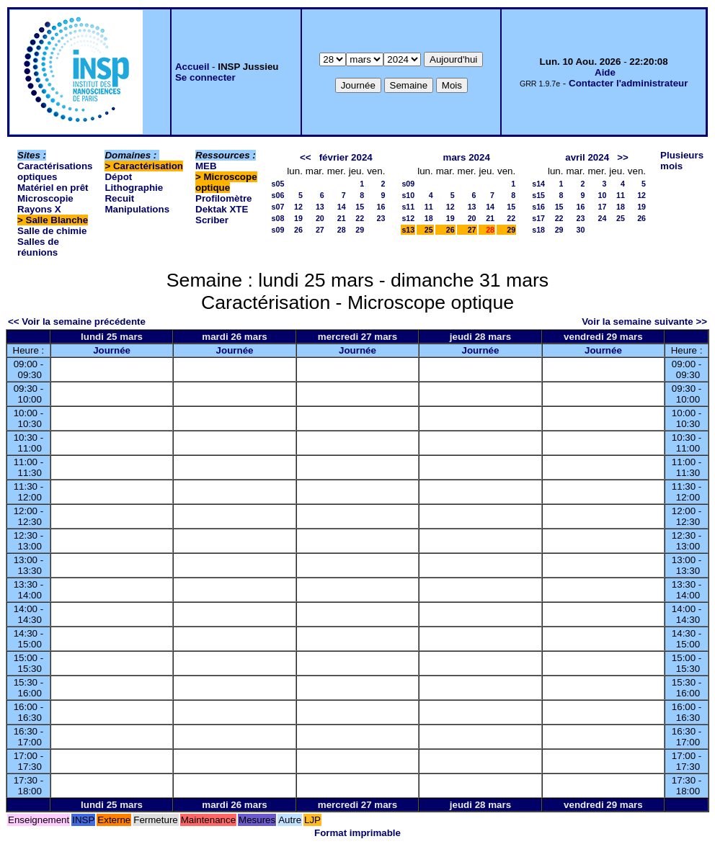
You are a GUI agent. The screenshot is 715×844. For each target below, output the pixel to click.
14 (341, 206)
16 (381, 206)
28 (341, 229)
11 (429, 206)
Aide (605, 72)
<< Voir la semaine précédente (77, 321)
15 (359, 206)
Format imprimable (357, 832)
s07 (278, 206)
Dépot (118, 176)
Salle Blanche (57, 220)
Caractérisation (148, 166)
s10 (407, 195)
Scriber (211, 220)
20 (320, 218)
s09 (278, 229)
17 (602, 206)
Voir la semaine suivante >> (644, 321)
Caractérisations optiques (54, 171)
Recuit (119, 198)
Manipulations (137, 209)
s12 (407, 218)
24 (602, 218)
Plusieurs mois (681, 160)
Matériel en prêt (53, 187)
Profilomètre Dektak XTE (223, 204)
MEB (206, 166)
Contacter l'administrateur (628, 83)
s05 (278, 183)
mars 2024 (466, 157)
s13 (407, 229)
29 (359, 229)
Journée (111, 350)
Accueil (192, 66)
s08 (278, 218)
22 (359, 218)
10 (602, 195)
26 (298, 229)
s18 (538, 229)
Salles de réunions (38, 247)
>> (623, 157)
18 (429, 218)
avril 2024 (587, 157)
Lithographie (134, 187)
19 (298, 218)
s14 (538, 183)
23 (381, 218)
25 (429, 229)
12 (298, 206)
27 (320, 229)
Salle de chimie (51, 230)
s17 (538, 218)
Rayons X (39, 209)
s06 (278, 195)
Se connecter (205, 77)
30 (581, 229)
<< (305, 157)
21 (341, 218)
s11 (407, 206)
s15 (538, 195)
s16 (538, 206)
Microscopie (45, 198)
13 (320, 206)
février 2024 (346, 157)
